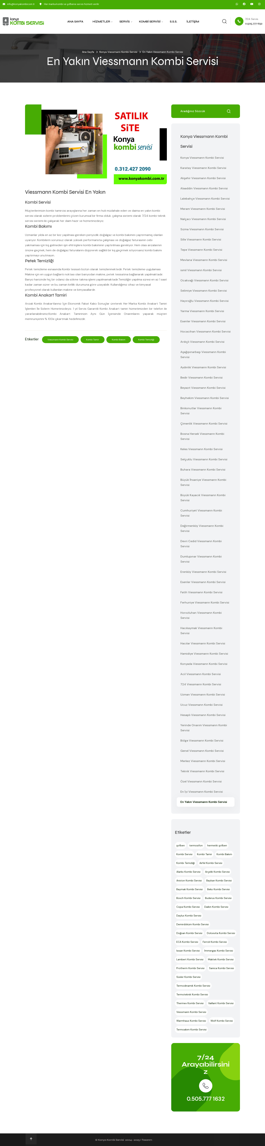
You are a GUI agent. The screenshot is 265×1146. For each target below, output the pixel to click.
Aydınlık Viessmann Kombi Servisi (203, 367)
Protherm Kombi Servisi (190, 968)
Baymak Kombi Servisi (189, 889)
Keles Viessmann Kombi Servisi (201, 449)
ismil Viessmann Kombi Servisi (201, 270)
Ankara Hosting (161, 1139)
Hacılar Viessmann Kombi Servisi (202, 643)
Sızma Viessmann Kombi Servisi (202, 229)
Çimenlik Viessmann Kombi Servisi (203, 423)
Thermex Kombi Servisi (190, 1003)
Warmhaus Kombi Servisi (191, 1020)
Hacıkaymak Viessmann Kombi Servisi (201, 630)
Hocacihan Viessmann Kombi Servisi (205, 331)
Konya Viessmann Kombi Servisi (118, 52)
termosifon (196, 845)
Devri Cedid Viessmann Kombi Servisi (201, 543)
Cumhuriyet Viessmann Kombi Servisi (201, 513)
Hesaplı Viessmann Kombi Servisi (203, 715)
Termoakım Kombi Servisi (191, 1029)
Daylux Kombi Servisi (188, 915)
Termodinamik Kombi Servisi (193, 985)
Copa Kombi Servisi (188, 906)
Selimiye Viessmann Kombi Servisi (203, 291)
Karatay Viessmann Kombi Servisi (203, 168)
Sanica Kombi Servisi (221, 968)
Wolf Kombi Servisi (222, 1020)
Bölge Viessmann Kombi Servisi (201, 740)
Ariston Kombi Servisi (189, 880)
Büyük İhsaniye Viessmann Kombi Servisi (203, 482)
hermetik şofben (217, 845)
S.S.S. (173, 21)
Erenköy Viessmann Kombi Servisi (203, 572)
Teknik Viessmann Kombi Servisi (202, 771)
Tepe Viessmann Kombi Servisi (201, 250)
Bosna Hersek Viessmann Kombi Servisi (202, 436)
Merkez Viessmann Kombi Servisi (202, 761)
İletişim (193, 21)
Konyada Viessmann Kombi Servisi (203, 664)
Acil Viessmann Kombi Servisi (200, 674)
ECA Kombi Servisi (187, 941)
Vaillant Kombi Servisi (221, 1003)
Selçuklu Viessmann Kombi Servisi (203, 459)
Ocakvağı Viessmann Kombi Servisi (204, 280)
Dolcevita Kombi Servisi (221, 933)
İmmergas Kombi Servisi (218, 950)
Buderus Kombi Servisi (218, 898)
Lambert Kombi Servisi (189, 959)
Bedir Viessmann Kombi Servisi (201, 377)
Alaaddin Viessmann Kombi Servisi (204, 188)
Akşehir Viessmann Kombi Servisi (203, 178)
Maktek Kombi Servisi (221, 959)
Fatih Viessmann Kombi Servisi (201, 592)
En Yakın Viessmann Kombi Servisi (203, 802)
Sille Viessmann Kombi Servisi (200, 239)
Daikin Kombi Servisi (216, 906)
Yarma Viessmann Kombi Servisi (202, 311)
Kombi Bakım (118, 339)
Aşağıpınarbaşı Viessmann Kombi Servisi (203, 354)
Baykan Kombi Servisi (219, 880)
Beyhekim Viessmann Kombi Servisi (204, 398)
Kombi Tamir (92, 339)
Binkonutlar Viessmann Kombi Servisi (201, 410)
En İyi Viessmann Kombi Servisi (201, 792)
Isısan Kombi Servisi (188, 950)
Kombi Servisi (150, 21)
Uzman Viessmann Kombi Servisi (202, 694)
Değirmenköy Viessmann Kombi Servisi (201, 528)
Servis (124, 21)
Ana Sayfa (75, 21)
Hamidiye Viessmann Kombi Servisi (204, 654)
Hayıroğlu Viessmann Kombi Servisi (204, 301)
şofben (180, 845)
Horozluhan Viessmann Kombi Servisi (201, 615)
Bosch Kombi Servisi (188, 898)
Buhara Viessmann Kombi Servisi (202, 469)
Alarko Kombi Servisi (188, 871)
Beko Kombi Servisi (218, 889)
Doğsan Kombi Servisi (189, 933)
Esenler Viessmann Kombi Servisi (203, 321)
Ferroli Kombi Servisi (215, 941)
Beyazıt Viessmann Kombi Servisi (203, 388)
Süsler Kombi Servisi (188, 977)
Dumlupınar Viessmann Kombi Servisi (201, 559)
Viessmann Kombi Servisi (60, 339)
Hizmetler (101, 21)
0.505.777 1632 (206, 1098)
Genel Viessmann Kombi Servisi (202, 751)
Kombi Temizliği (146, 339)
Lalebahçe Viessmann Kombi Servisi (205, 198)
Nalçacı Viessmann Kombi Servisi (203, 219)
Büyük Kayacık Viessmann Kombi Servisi (203, 497)
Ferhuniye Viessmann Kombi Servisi (204, 602)
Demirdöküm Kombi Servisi (192, 924)
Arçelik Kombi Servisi (217, 871)
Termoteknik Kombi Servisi (192, 994)
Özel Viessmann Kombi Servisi (201, 781)
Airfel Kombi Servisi (210, 863)
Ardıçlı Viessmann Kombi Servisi (202, 342)
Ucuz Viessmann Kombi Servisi (201, 705)
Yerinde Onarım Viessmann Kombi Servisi (203, 727)
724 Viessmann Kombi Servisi (200, 684)
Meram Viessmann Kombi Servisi (202, 209)
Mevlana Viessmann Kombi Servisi (203, 260)
